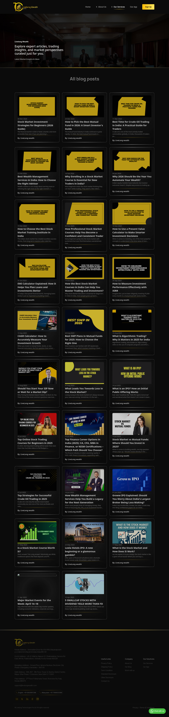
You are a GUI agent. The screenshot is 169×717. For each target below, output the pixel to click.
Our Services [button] (119, 7)
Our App (133, 7)
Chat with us (157, 711)
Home (88, 7)
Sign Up (148, 7)
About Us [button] (102, 7)
